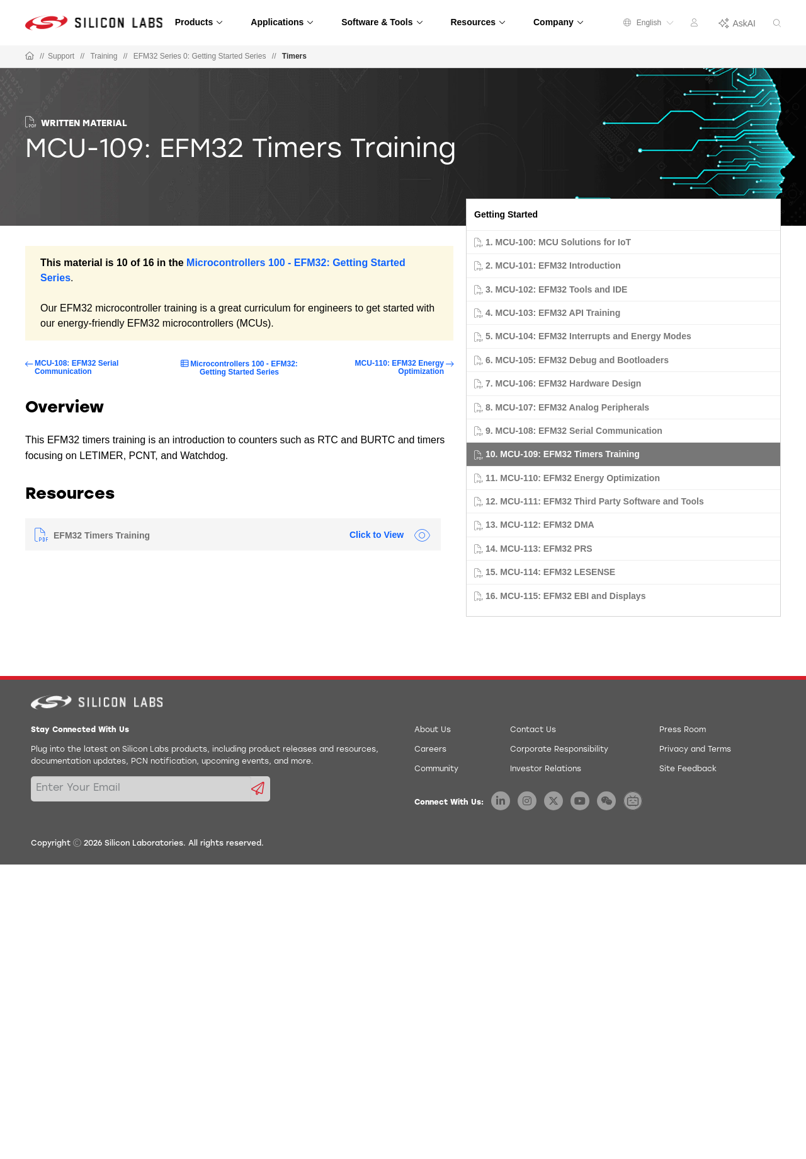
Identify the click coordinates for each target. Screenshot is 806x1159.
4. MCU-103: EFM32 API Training (552, 313)
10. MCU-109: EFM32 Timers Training (562, 454)
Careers (430, 750)
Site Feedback (688, 769)
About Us (432, 730)
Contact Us (533, 730)
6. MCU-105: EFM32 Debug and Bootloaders (577, 360)
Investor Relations (545, 769)
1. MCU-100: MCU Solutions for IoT (558, 242)
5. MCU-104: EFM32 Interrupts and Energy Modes (588, 336)
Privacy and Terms (695, 750)
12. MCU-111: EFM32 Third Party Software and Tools (594, 501)
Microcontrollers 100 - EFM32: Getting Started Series (244, 367)
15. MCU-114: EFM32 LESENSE (550, 572)
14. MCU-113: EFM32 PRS (539, 549)
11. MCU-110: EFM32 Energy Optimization (572, 478)
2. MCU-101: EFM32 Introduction (553, 265)
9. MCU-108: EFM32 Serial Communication (573, 431)
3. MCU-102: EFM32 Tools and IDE (556, 289)
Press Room (682, 730)
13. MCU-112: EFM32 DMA (539, 525)
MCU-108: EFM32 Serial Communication (76, 367)
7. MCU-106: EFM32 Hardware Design (563, 383)
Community (436, 769)
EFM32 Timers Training (102, 535)
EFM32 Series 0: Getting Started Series (199, 56)
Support (61, 56)
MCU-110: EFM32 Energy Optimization (399, 367)
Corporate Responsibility (559, 750)
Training (103, 56)
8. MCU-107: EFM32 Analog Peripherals (567, 407)
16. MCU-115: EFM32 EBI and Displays (565, 596)
